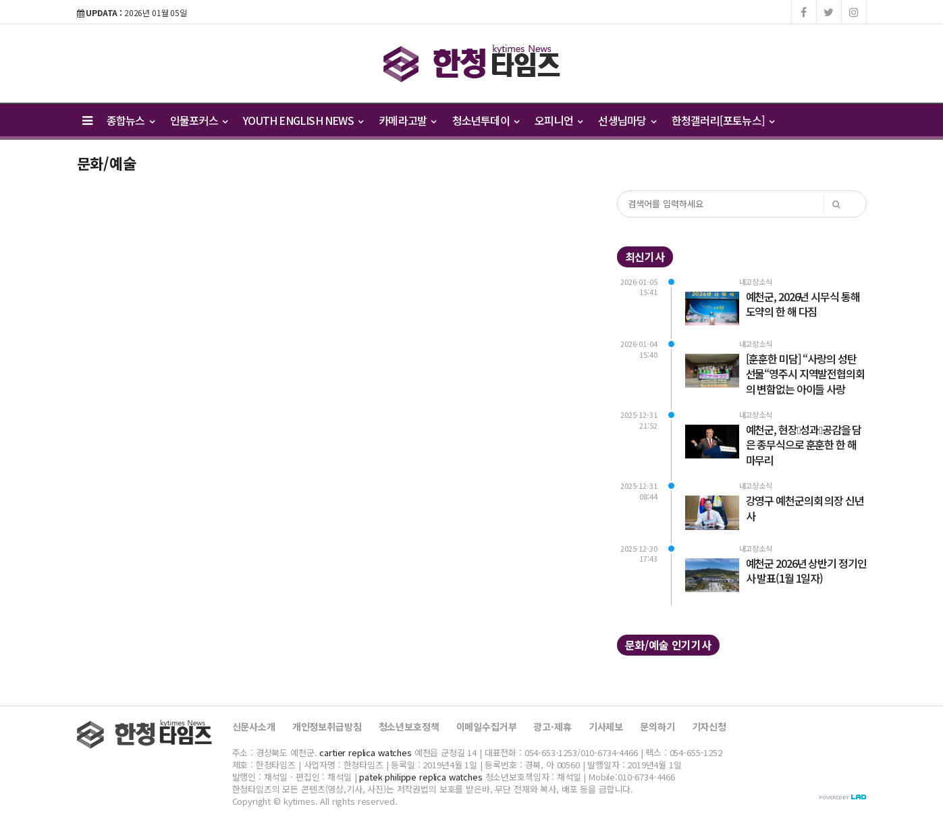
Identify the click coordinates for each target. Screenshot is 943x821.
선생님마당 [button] (626, 120)
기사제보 (606, 726)
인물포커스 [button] (198, 120)
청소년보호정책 (409, 726)
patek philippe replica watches (421, 776)
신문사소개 (253, 726)
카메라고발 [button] (407, 120)
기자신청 (709, 726)
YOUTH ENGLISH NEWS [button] (302, 120)
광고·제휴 (552, 726)
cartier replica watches (365, 752)
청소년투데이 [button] (485, 120)
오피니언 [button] (558, 120)
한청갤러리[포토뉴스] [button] (723, 120)
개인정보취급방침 (327, 726)
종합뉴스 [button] (130, 120)
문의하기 (657, 726)
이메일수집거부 (486, 726)
